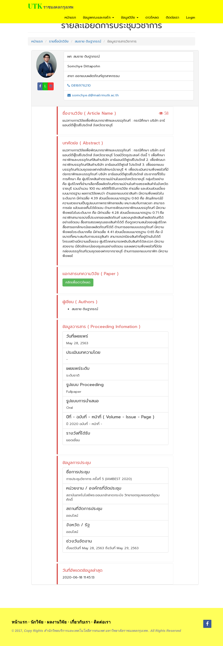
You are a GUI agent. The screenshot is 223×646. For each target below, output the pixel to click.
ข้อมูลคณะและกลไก (98, 17)
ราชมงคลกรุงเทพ (58, 7)
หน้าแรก (70, 17)
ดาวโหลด (152, 17)
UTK (35, 5)
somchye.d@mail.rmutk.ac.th (93, 95)
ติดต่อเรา (172, 17)
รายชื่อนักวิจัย (59, 41)
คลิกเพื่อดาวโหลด (78, 282)
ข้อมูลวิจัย (129, 17)
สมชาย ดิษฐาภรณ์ (88, 41)
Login (190, 17)
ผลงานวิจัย (57, 622)
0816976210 (79, 85)
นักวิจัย (37, 622)
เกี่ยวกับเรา (80, 622)
